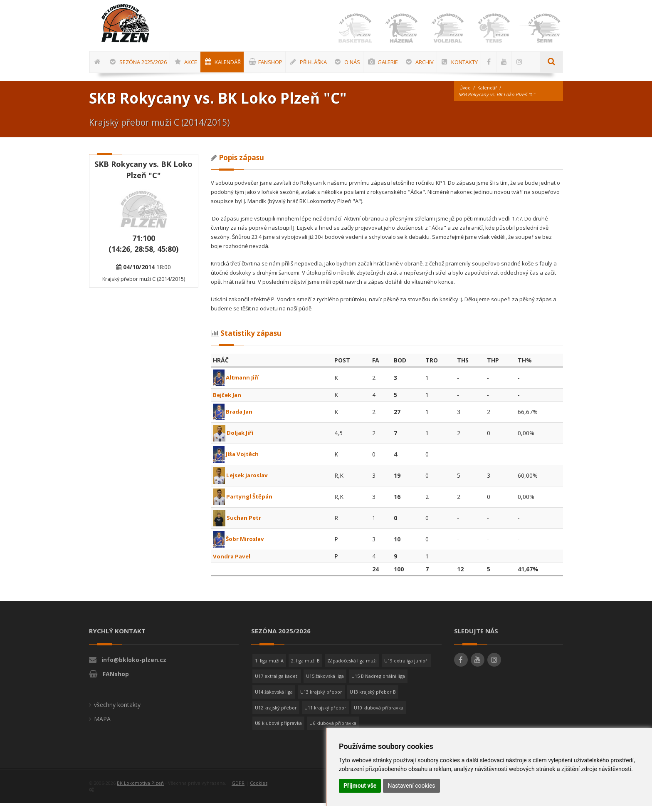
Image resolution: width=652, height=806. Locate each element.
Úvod (465, 90)
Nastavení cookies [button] (411, 785)
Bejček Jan (228, 398)
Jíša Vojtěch (237, 457)
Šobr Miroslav (240, 542)
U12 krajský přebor (276, 710)
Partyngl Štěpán (244, 499)
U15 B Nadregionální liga (378, 679)
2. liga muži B (305, 663)
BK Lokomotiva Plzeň (140, 786)
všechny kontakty (117, 708)
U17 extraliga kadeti (277, 679)
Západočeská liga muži (352, 663)
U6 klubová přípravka (332, 726)
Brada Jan (234, 414)
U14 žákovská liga (274, 695)
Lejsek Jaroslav (242, 478)
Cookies (258, 786)
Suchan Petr (238, 520)
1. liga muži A (269, 663)
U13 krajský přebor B (373, 695)
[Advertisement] (625, 273)
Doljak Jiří (234, 435)
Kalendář (488, 90)
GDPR (238, 786)
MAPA (102, 722)
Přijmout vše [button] (359, 785)
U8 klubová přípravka (278, 726)
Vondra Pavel (232, 559)
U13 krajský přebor (321, 695)
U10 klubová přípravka (378, 710)
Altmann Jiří (237, 380)
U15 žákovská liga (325, 679)
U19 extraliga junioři (406, 663)
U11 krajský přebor (325, 710)
